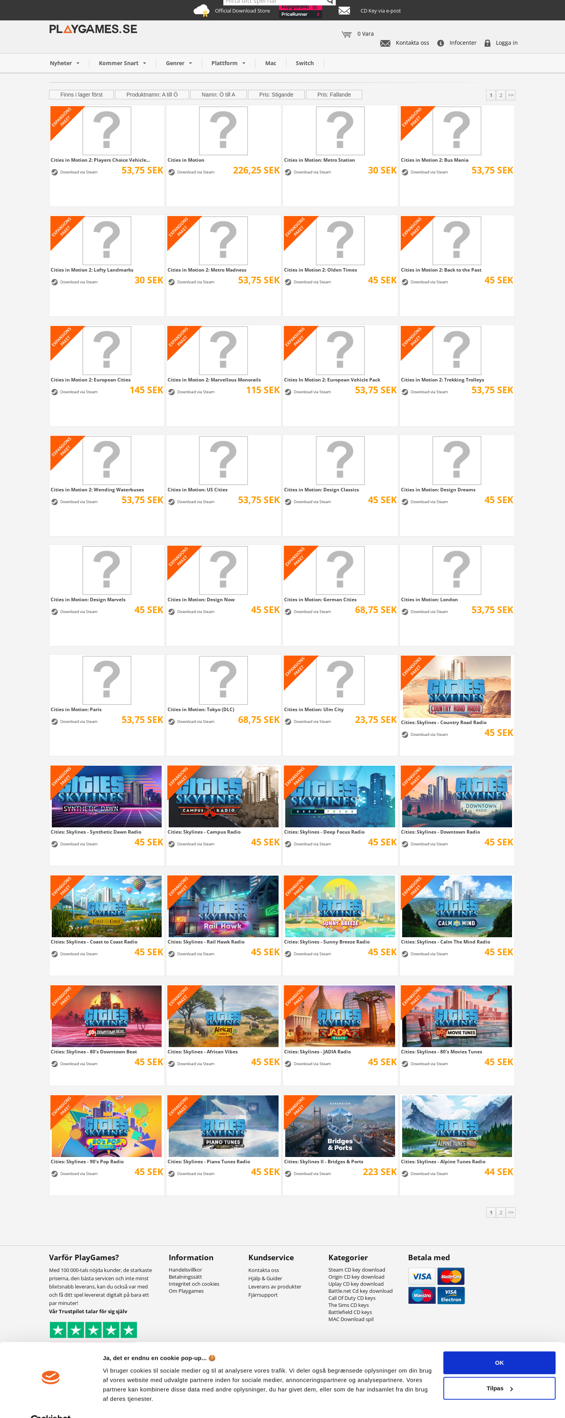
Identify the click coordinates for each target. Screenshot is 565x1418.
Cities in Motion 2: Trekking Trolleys (442, 379)
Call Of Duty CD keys (351, 1297)
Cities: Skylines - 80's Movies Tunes (441, 1051)
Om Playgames (186, 1290)
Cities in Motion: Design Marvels (88, 599)
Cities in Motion (186, 160)
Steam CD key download (356, 1269)
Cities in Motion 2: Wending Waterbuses (97, 489)
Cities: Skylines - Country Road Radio (444, 722)
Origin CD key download (356, 1276)
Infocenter (457, 42)
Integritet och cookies (194, 1283)
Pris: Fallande (334, 94)
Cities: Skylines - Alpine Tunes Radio (443, 1161)
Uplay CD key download (356, 1283)
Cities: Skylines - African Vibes (203, 1051)
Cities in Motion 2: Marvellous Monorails (214, 379)
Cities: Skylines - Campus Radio (204, 832)
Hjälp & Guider (265, 1278)
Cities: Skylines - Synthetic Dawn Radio (96, 832)
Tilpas (500, 1370)
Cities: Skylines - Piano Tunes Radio (209, 1161)
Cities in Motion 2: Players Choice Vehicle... (100, 160)
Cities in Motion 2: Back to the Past (441, 269)
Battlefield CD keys (350, 1312)
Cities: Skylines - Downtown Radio (440, 832)
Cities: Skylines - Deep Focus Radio (324, 832)
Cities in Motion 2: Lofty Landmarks (92, 269)
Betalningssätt (185, 1276)
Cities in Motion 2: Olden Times (320, 269)
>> (511, 95)
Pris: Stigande (276, 94)
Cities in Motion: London (429, 599)
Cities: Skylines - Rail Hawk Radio (206, 941)
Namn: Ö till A (218, 94)
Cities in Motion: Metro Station (319, 160)
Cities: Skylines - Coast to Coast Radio (94, 941)
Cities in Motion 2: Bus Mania (434, 160)
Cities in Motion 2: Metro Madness (207, 269)
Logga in (501, 42)
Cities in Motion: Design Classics (321, 489)
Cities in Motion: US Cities (198, 489)
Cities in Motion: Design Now (201, 599)
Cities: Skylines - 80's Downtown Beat (94, 1051)
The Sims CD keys (348, 1305)
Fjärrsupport (263, 1294)
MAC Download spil (351, 1319)
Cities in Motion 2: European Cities (91, 379)
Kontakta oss (404, 42)
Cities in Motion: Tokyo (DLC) (201, 709)
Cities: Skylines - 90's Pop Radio (87, 1161)
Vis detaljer (119, 1402)
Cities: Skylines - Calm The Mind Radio (445, 941)
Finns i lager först (81, 94)
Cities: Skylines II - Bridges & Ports (323, 1161)
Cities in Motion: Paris (76, 709)
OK (499, 1344)
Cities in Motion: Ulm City (314, 709)
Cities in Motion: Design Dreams (438, 489)
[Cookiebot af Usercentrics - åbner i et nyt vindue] (50, 1403)
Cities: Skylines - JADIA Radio (317, 1051)
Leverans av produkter (274, 1286)
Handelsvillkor (185, 1269)
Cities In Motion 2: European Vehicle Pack (332, 379)
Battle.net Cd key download (360, 1290)
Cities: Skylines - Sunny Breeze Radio (327, 941)
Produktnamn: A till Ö (152, 94)
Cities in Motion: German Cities (320, 599)
